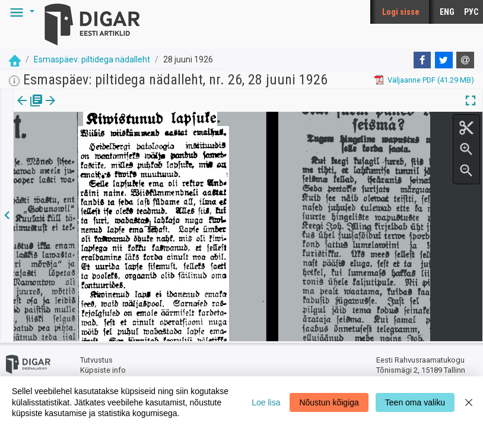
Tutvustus (96, 359)
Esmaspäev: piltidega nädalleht (92, 59)
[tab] (30, 109)
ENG (447, 12)
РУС (471, 12)
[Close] (469, 402)
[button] (20, 12)
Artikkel (83, 109)
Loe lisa (266, 402)
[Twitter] (444, 60)
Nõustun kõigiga (328, 402)
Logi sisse (401, 12)
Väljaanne (30, 109)
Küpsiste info (103, 370)
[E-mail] (465, 60)
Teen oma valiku (415, 402)
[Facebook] (422, 60)
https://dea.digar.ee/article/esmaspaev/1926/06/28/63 (108, 141)
